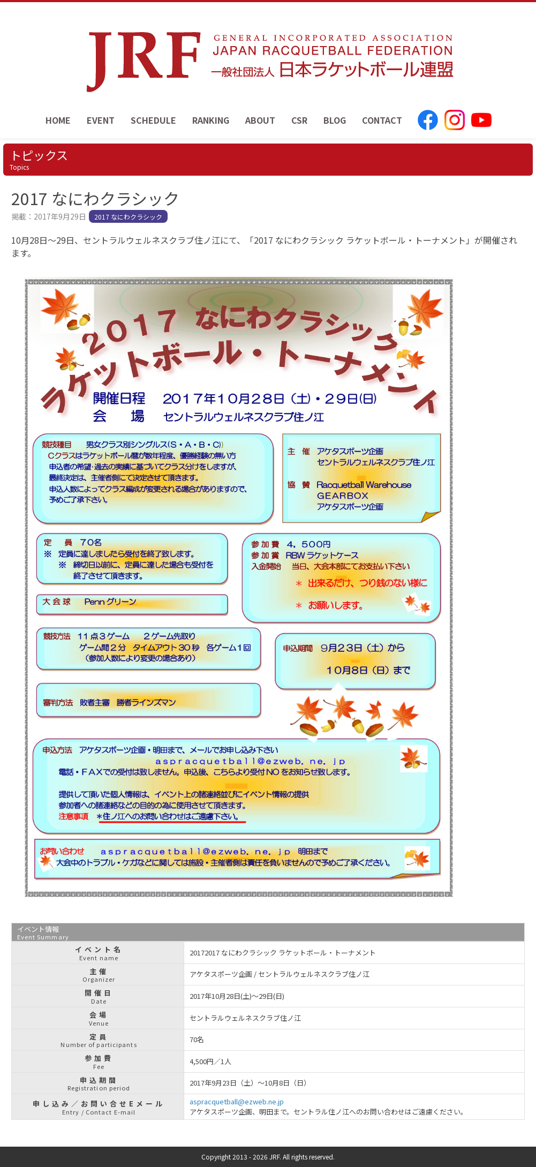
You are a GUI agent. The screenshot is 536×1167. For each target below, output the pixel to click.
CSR (299, 120)
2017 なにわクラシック (128, 216)
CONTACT (382, 120)
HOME (58, 120)
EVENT (101, 120)
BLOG (334, 120)
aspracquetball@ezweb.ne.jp (237, 1101)
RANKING (210, 120)
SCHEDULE (153, 120)
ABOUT (260, 120)
